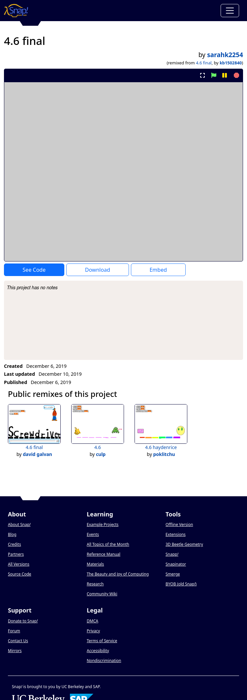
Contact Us (18, 641)
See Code (34, 269)
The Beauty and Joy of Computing (118, 574)
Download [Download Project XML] (97, 269)
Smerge (173, 574)
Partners (16, 554)
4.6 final (204, 63)
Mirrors (15, 650)
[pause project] (224, 75)
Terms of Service (102, 641)
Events (93, 534)
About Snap (19, 524)
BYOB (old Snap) (181, 584)
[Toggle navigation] (230, 10)
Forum (14, 631)
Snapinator (176, 564)
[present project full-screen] (202, 75)
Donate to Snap (23, 621)
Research (95, 584)
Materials (95, 564)
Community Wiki (102, 594)
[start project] (213, 75)
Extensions (176, 534)
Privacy (93, 631)
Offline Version (179, 524)
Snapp (172, 554)
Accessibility (98, 650)
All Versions (18, 564)
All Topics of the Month (108, 544)
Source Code (19, 574)
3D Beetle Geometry (184, 544)
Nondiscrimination (104, 660)
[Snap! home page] (16, 10)
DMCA (92, 621)
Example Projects (102, 524)
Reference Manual (103, 554)
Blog (12, 534)
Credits (14, 544)
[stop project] (235, 75)
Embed (158, 269)
